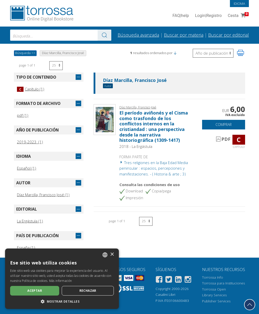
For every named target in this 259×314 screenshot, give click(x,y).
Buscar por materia (183, 35)
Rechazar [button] (87, 290)
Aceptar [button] (34, 290)
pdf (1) (22, 115)
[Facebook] (159, 280)
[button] (175, 53)
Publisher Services (216, 301)
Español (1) (26, 168)
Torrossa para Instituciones (223, 283)
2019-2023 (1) (30, 141)
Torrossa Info (212, 277)
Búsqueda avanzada (138, 35)
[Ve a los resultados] (104, 35)
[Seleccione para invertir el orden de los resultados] (213, 53)
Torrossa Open (214, 289)
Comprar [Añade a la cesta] (223, 124)
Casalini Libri (165, 294)
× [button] (112, 254)
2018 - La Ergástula (135, 146)
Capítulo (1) (30, 89)
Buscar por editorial (228, 35)
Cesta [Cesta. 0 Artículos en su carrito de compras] (238, 15)
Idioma (239, 3)
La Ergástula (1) (30, 220)
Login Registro (208, 16)
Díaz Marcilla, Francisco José (135, 80)
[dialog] (62, 279)
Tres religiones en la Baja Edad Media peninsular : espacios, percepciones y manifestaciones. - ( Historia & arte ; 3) (153, 168)
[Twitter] (168, 280)
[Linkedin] (178, 280)
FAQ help (180, 16)
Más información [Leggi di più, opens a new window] (60, 281)
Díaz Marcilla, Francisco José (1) (43, 194)
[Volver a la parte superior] (249, 304)
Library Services (214, 295)
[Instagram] (188, 280)
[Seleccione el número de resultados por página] (56, 65)
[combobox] (60, 35)
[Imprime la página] (240, 53)
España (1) (26, 247)
